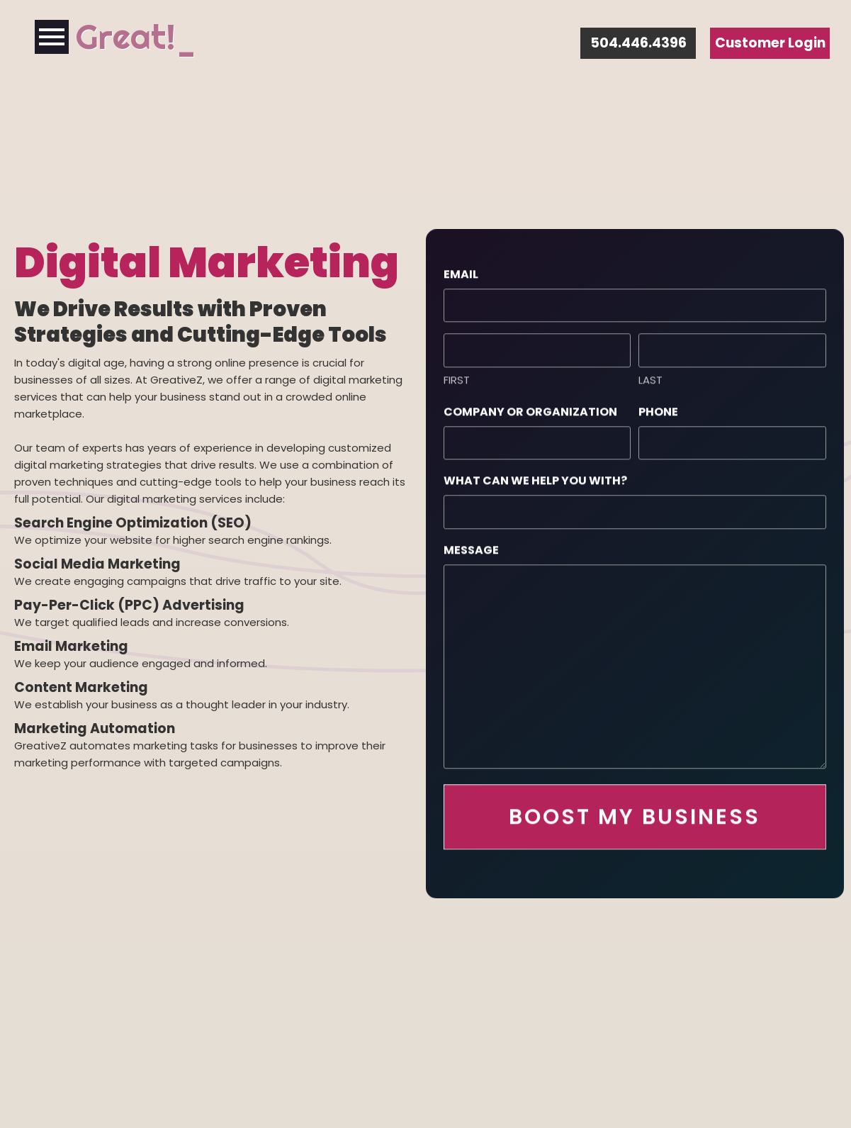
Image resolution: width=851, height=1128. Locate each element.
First (457, 375)
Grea (113, 36)
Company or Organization (530, 407)
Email (461, 270)
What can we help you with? (535, 476)
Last (650, 375)
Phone (658, 407)
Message (471, 545)
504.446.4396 (638, 42)
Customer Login (770, 42)
